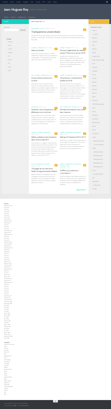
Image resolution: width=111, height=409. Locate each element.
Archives (13, 17)
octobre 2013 (7, 280)
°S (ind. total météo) (99, 144)
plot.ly (93, 108)
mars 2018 (6, 217)
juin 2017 (6, 225)
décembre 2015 (8, 242)
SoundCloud (95, 119)
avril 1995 (6, 319)
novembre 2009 (8, 301)
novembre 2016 (8, 230)
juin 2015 (6, 253)
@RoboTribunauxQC (99, 141)
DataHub (94, 38)
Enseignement (35, 28)
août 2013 (6, 284)
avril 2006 (6, 307)
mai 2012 (6, 294)
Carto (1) (94, 30)
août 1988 (6, 338)
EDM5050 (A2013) (98, 163)
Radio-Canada (7, 381)
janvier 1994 (7, 324)
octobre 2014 (7, 267)
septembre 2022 (8, 205)
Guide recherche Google (98, 60)
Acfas (32, 75)
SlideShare (95, 115)
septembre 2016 (8, 234)
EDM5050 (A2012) (98, 166)
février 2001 (7, 313)
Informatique (45, 75)
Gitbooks (94, 49)
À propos (6, 17)
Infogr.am (94, 67)
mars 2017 (6, 228)
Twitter (12, 2)
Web (68, 166)
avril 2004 (6, 309)
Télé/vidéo (6, 384)
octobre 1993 (7, 326)
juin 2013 (6, 286)
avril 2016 (6, 238)
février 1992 (7, 334)
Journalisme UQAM (98, 174)
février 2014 (7, 274)
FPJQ (5, 358)
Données (62, 47)
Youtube (38, 2)
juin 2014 (6, 273)
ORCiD (94, 97)
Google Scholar (96, 56)
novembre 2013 (8, 278)
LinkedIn (18, 2)
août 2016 (6, 236)
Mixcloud (94, 89)
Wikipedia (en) (97, 185)
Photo (5, 375)
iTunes (94, 74)
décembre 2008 (8, 303)
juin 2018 (6, 213)
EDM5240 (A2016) (98, 159)
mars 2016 (6, 240)
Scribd (93, 111)
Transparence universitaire (45, 31)
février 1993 (7, 332)
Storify (94, 126)
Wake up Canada (37, 50)
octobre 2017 (7, 223)
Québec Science (8, 377)
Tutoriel (6, 388)
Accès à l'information (37, 164)
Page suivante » (81, 190)
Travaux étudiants (8, 386)
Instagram (25, 2)
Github (55, 2)
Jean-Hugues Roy (16, 10)
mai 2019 (6, 209)
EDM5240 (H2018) (98, 152)
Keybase (94, 82)
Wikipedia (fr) (95, 181)
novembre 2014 (8, 265)
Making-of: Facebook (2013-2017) (73, 137)
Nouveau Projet (8, 369)
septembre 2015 (8, 248)
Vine (93, 177)
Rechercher (7, 27)
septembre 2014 (8, 269)
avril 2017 (6, 226)
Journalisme (41, 47)
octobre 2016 (7, 232)
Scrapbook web (22, 17)
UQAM (41, 28)
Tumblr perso (95, 133)
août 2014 (6, 271)
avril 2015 (6, 257)
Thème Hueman (24, 405)
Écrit (61, 107)
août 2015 (6, 250)
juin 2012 (6, 292)
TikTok (94, 130)
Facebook (5, 2)
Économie (34, 47)
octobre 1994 (7, 321)
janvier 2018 (7, 219)
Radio (5, 379)
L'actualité (6, 363)
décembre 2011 (8, 296)
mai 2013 (6, 288)
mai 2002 (6, 311)
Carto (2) (96, 34)
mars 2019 (6, 211)
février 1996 (7, 315)
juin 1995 (6, 317)
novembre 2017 (8, 221)
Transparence (31, 17)
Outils (75, 75)
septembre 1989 (8, 336)
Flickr (32, 2)
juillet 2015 (6, 251)
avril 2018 (6, 215)
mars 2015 (6, 259)
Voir (5, 392)
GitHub (94, 52)
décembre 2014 (8, 263)
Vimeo (49, 2)
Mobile (5, 367)
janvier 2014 (7, 276)
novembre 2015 (8, 244)
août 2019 (6, 207)
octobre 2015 (7, 246)
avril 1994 (6, 322)
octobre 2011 (7, 298)
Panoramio (95, 100)
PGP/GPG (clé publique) (98, 104)
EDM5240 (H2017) (98, 155)
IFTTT (43, 2)
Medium (94, 85)
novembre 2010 (8, 299)
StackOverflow (96, 122)
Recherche (75, 107)
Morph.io (94, 93)
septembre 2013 (8, 282)
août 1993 (6, 328)
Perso (5, 373)
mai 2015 (6, 255)
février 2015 (7, 261)
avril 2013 (6, 290)
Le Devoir (6, 365)
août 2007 (6, 305)
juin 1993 (6, 330)
